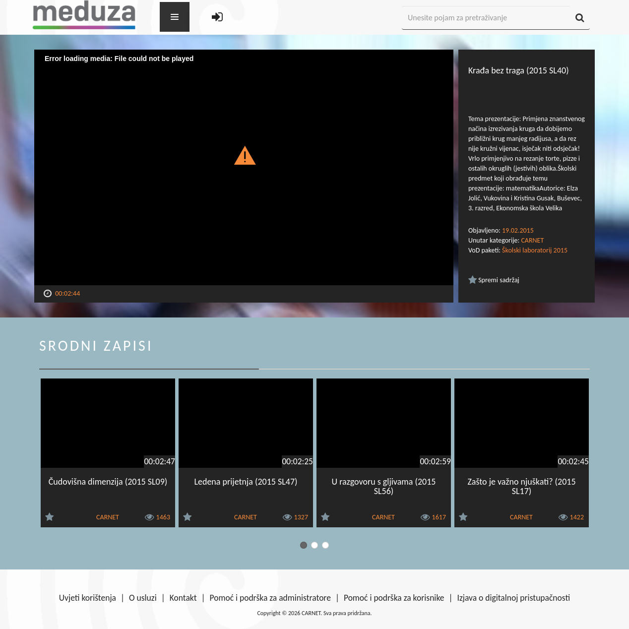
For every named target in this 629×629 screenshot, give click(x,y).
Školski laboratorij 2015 (534, 250)
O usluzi (143, 597)
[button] (244, 155)
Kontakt (183, 597)
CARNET (532, 240)
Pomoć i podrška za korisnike (394, 597)
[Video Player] (243, 167)
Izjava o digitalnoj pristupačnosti (513, 597)
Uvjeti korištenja (87, 597)
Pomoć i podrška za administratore (270, 597)
